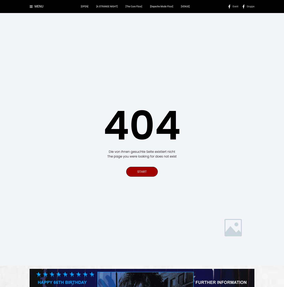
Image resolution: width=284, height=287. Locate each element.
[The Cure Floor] (134, 6)
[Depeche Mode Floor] (161, 6)
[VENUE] (185, 6)
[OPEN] (84, 6)
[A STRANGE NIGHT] (107, 6)
